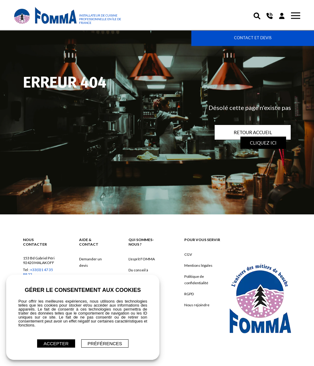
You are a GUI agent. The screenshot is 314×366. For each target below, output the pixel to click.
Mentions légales (198, 265)
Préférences (105, 343)
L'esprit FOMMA (141, 259)
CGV (188, 254)
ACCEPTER (56, 343)
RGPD (189, 294)
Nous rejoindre (196, 305)
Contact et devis (253, 37)
